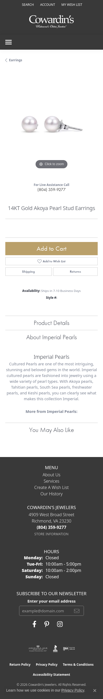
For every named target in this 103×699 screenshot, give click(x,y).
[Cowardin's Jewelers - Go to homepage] (51, 22)
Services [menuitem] (51, 481)
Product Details (51, 323)
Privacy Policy (47, 664)
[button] (27, 4)
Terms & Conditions (78, 664)
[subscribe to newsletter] (77, 611)
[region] (51, 124)
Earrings (15, 60)
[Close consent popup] (94, 690)
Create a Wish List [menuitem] (51, 487)
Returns (75, 271)
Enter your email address (51, 601)
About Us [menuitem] (52, 475)
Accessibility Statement (51, 674)
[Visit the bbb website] (55, 649)
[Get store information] (52, 534)
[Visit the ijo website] (69, 649)
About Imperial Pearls (51, 337)
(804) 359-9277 (51, 189)
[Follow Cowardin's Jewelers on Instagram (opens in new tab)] (59, 624)
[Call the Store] (51, 527)
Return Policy (20, 664)
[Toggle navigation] (8, 42)
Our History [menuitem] (51, 494)
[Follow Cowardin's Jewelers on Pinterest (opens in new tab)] (47, 624)
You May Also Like (51, 430)
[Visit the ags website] (38, 649)
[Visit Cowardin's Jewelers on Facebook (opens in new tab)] (34, 624)
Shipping (28, 271)
